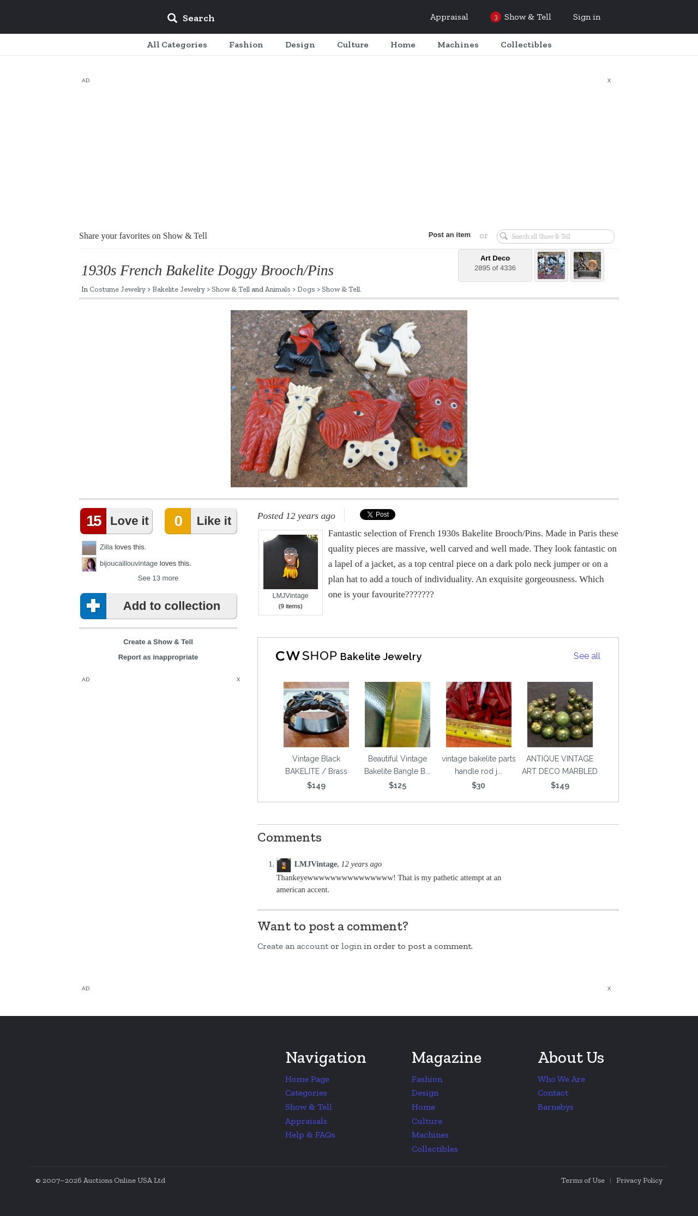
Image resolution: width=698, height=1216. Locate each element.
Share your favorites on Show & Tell (143, 235)
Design (425, 1092)
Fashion (427, 1079)
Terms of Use (583, 1180)
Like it (200, 521)
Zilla (106, 547)
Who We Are (561, 1079)
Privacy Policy (639, 1180)
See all (587, 656)
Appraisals (306, 1121)
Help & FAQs (310, 1134)
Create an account (292, 946)
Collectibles (435, 1149)
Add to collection (152, 606)
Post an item (450, 235)
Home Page (307, 1079)
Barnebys (556, 1107)
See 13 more (158, 578)
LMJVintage (290, 567)
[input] (270, 19)
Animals (278, 289)
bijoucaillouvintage (129, 563)
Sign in (586, 16)
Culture (427, 1121)
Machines (430, 1134)
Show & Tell (231, 289)
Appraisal (449, 16)
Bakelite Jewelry (178, 289)
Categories (306, 1092)
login (351, 946)
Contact (553, 1092)
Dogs (306, 289)
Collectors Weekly (93, 17)
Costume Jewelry (117, 289)
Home (423, 1107)
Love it (117, 521)
